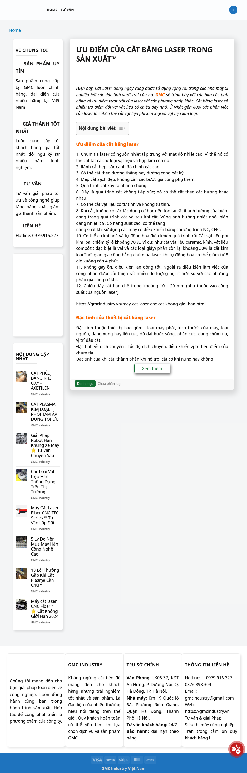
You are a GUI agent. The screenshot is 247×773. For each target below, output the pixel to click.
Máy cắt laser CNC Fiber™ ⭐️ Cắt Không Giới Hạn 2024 (44, 609)
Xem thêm (152, 368)
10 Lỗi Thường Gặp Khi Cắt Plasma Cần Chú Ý (45, 578)
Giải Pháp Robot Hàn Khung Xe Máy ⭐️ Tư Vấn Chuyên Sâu (45, 445)
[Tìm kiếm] (233, 10)
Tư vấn (67, 9)
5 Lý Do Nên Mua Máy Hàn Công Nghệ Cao (44, 546)
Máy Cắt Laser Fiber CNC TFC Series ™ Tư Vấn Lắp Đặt (44, 515)
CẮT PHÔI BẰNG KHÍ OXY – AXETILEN (41, 381)
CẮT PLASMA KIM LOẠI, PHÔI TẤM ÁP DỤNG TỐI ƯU (45, 412)
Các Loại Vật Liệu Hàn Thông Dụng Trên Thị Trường (43, 481)
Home (52, 9)
